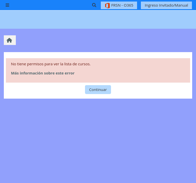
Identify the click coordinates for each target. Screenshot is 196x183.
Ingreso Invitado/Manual (166, 5)
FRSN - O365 (119, 5)
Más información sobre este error (43, 72)
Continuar (98, 89)
